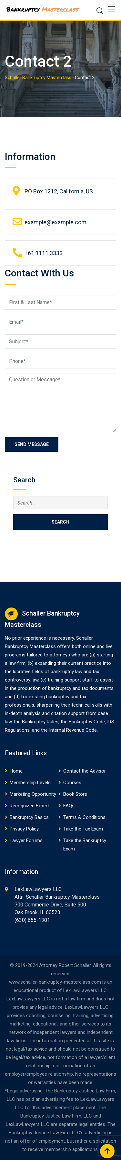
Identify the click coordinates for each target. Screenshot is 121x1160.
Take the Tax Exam (83, 829)
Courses (72, 782)
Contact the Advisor (84, 771)
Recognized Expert (29, 806)
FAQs (69, 806)
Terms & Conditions (84, 817)
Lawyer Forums (26, 840)
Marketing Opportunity (33, 794)
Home (16, 771)
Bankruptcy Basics (29, 817)
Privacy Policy (24, 829)
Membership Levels (30, 782)
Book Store (75, 794)
